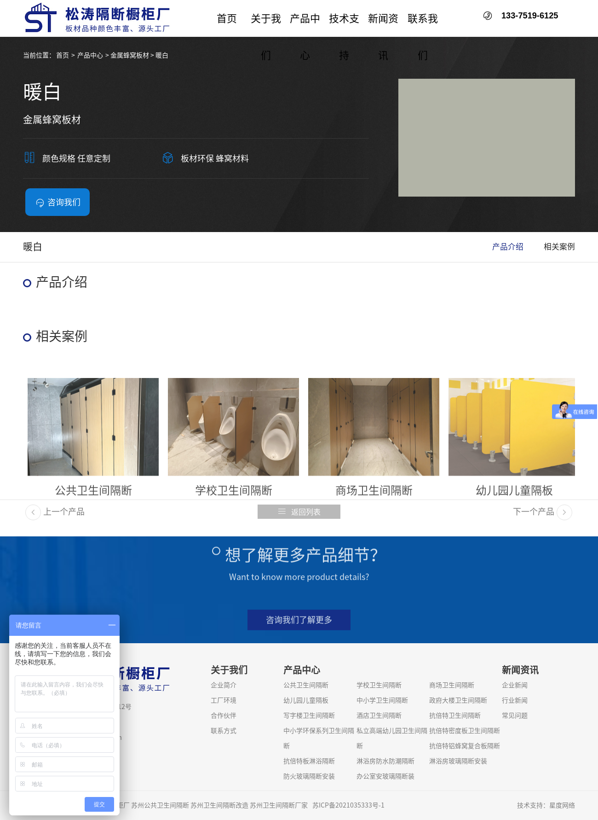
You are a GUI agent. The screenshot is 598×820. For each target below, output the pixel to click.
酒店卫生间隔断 (379, 715)
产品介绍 (507, 246)
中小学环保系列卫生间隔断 (318, 738)
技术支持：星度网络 (546, 805)
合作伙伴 (223, 715)
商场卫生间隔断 (451, 685)
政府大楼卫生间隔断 (458, 700)
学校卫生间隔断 (379, 685)
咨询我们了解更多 (299, 627)
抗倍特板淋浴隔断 (309, 761)
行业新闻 (515, 700)
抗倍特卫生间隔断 (455, 715)
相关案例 (559, 246)
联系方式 (223, 730)
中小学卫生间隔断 (382, 700)
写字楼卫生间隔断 (309, 715)
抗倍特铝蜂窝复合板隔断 (464, 746)
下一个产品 (542, 519)
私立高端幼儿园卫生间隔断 (391, 738)
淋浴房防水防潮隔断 (385, 761)
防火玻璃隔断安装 (309, 776)
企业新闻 (515, 685)
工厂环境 (223, 700)
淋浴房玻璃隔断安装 (458, 761)
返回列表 (299, 518)
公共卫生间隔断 (305, 685)
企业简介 (223, 685)
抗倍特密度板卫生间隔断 (464, 730)
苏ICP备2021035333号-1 (348, 805)
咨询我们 (57, 202)
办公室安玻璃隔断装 (385, 776)
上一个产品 (55, 519)
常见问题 (515, 715)
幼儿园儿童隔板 (305, 700)
